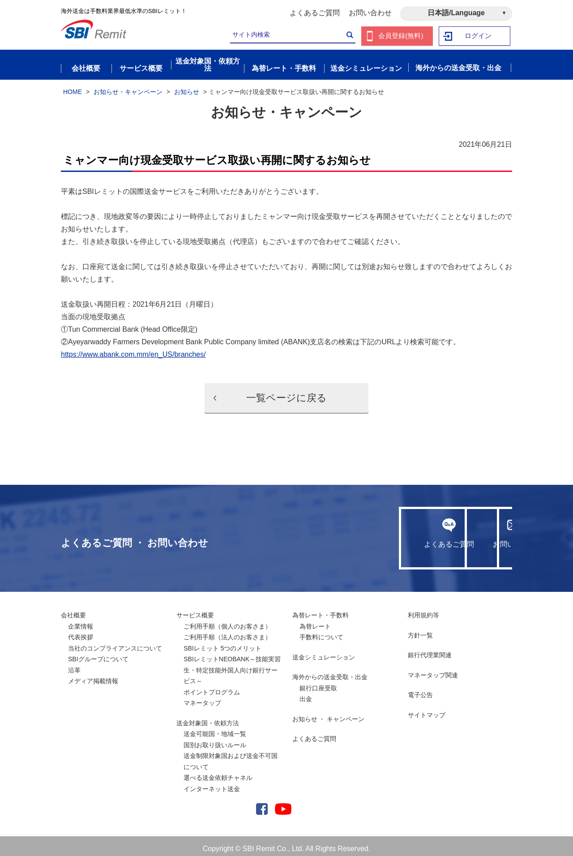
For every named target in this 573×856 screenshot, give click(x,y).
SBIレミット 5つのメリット (222, 642)
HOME (72, 86)
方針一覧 (420, 629)
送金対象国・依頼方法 (207, 717)
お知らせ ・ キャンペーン (328, 713)
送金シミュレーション (323, 651)
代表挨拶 (80, 631)
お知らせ (186, 86)
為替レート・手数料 (320, 609)
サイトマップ (426, 709)
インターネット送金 (212, 783)
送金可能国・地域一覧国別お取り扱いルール (215, 734)
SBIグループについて (98, 653)
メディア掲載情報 (93, 675)
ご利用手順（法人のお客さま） (227, 631)
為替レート (315, 621)
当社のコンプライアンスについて (115, 642)
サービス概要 (195, 609)
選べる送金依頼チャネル (218, 772)
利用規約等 (423, 609)
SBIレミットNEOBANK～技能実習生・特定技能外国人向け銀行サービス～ (232, 664)
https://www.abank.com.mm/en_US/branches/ (133, 349)
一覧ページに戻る (286, 392)
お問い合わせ (370, 13)
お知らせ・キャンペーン (128, 86)
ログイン (478, 36)
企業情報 (80, 621)
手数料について (321, 631)
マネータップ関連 (433, 669)
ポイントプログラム (212, 686)
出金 (305, 693)
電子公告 (420, 689)
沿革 (74, 664)
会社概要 (73, 609)
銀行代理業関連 (430, 649)
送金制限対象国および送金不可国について (231, 756)
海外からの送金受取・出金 (330, 671)
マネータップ (202, 697)
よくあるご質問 (315, 13)
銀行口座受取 (318, 682)
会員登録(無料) (401, 36)
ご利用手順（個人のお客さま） (227, 621)
